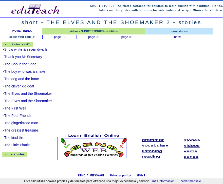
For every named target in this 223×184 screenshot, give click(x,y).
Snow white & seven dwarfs (26, 49)
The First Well (15, 108)
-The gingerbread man (20, 123)
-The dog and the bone (21, 79)
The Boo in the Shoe (20, 64)
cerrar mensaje (191, 181)
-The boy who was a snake (24, 71)
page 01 (59, 37)
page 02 (93, 37)
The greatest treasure (21, 130)
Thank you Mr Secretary (23, 57)
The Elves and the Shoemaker (28, 93)
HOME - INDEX (22, 30)
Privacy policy (120, 175)
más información (163, 181)
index (177, 37)
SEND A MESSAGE (91, 175)
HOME (141, 175)
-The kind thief (14, 138)
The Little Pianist (17, 145)
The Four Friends (17, 116)
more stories (15, 154)
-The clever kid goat (18, 86)
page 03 (126, 37)
